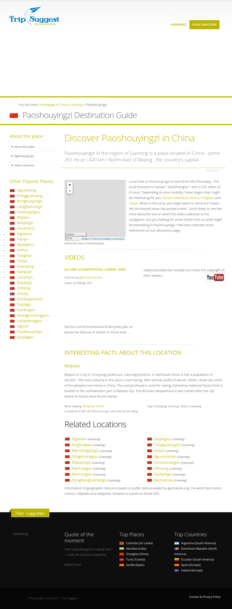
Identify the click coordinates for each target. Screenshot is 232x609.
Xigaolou (24, 233)
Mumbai (132, 549)
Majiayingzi (88, 462)
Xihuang (168, 468)
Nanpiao (24, 271)
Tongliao (24, 255)
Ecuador (194, 559)
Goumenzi (26, 228)
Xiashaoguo (89, 468)
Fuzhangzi (169, 474)
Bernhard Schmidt (91, 277)
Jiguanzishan (172, 456)
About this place (24, 147)
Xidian (166, 450)
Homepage (178, 25)
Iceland (188, 570)
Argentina (195, 543)
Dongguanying (29, 195)
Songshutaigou (92, 456)
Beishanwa (170, 480)
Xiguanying (26, 190)
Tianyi (22, 260)
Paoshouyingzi (29, 331)
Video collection (24, 165)
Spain (187, 565)
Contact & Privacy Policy (205, 597)
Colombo (136, 543)
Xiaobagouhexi (30, 298)
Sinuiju (23, 293)
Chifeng (23, 288)
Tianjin (23, 239)
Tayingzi (24, 304)
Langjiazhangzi (30, 206)
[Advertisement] (116, 64)
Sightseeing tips (24, 156)
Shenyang (25, 266)
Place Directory (204, 25)
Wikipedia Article (93, 406)
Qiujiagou (25, 337)
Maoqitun (25, 244)
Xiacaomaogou (173, 462)
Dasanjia (24, 282)
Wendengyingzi (92, 450)
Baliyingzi (25, 222)
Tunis (132, 559)
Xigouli (23, 326)
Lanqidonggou (29, 320)
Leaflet (85, 239)
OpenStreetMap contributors (108, 239)
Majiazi (23, 217)
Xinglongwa (89, 444)
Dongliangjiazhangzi (96, 480)
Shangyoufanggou (33, 315)
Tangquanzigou (174, 444)
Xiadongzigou (29, 211)
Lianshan (25, 277)
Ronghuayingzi (30, 201)
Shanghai (133, 554)
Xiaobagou (26, 309)
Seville (131, 565)
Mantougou (89, 474)
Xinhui (22, 249)
